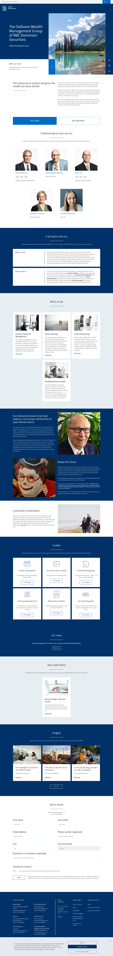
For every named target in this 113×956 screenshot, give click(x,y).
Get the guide (27, 582)
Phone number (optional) (70, 832)
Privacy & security (77, 904)
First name (18, 820)
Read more (57, 648)
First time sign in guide (94, 907)
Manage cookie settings (82, 952)
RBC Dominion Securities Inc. (10, 2)
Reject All (82, 943)
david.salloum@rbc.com (19, 910)
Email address (20, 832)
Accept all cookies (82, 947)
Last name (63, 820)
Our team (34, 121)
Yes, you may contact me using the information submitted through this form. (39, 871)
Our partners (78, 121)
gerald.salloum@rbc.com (41, 908)
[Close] (110, 941)
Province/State (65, 844)
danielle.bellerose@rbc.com (20, 931)
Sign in (89, 904)
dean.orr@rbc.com (18, 920)
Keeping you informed (93, 910)
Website (60, 916)
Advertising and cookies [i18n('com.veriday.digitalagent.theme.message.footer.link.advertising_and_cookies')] (77, 924)
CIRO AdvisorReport (78, 913)
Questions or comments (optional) (29, 854)
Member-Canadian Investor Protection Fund (78, 918)
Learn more (18, 354)
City (15, 844)
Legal (74, 907)
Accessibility (76, 910)
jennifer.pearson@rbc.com (41, 920)
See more (56, 786)
